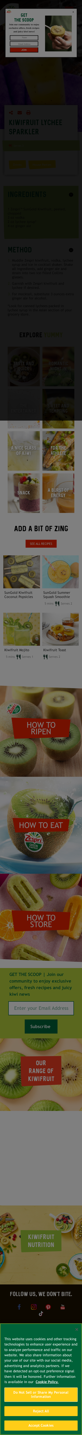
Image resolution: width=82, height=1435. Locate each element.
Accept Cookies (41, 1425)
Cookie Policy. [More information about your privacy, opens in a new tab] (47, 1382)
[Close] (77, 1329)
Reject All (41, 1411)
